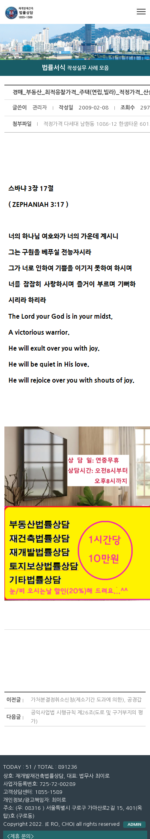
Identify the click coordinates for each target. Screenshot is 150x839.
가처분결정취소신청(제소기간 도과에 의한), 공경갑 (86, 699)
